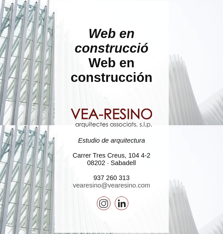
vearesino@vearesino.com (111, 184)
